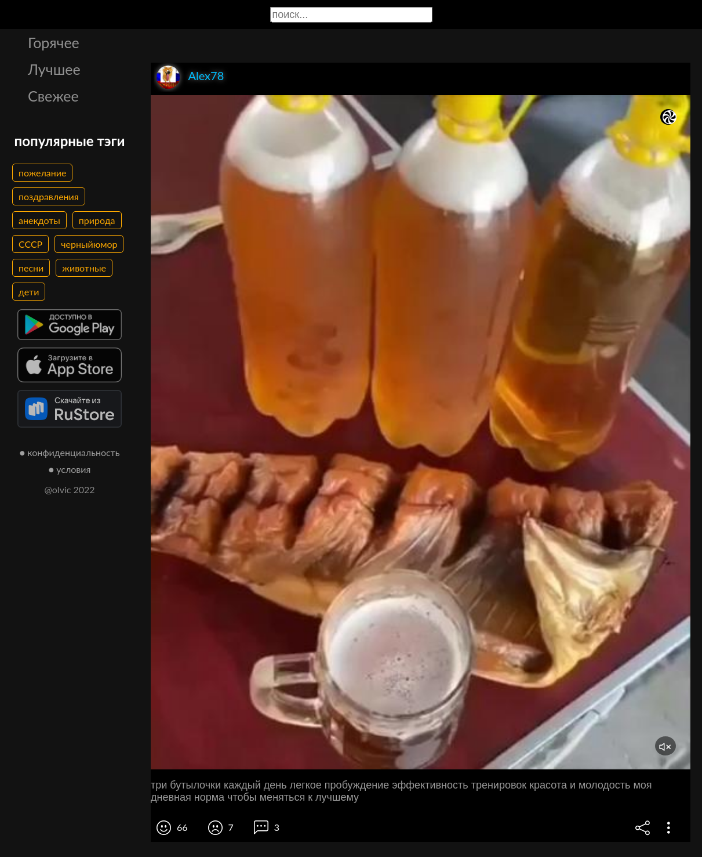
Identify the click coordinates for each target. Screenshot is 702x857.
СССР (30, 243)
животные (84, 267)
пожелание (42, 172)
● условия (70, 469)
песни (31, 267)
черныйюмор (89, 243)
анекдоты (39, 220)
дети (29, 291)
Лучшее (54, 69)
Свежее (53, 95)
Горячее (53, 42)
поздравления (49, 196)
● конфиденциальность (70, 452)
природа (97, 220)
